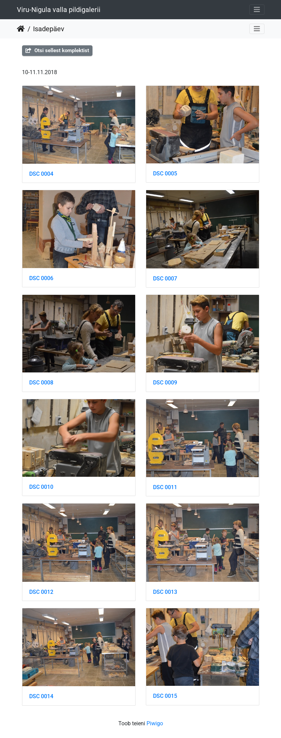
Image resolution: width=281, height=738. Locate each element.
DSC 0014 (41, 696)
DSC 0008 (41, 382)
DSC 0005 (165, 173)
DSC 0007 (165, 278)
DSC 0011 (165, 487)
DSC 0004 (41, 174)
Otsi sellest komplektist (57, 50)
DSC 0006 (41, 278)
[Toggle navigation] (256, 9)
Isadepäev (48, 29)
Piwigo (155, 723)
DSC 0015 (165, 696)
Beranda (21, 29)
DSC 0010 (41, 487)
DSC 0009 (165, 382)
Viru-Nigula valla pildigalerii (58, 9)
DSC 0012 (41, 592)
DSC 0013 (165, 592)
